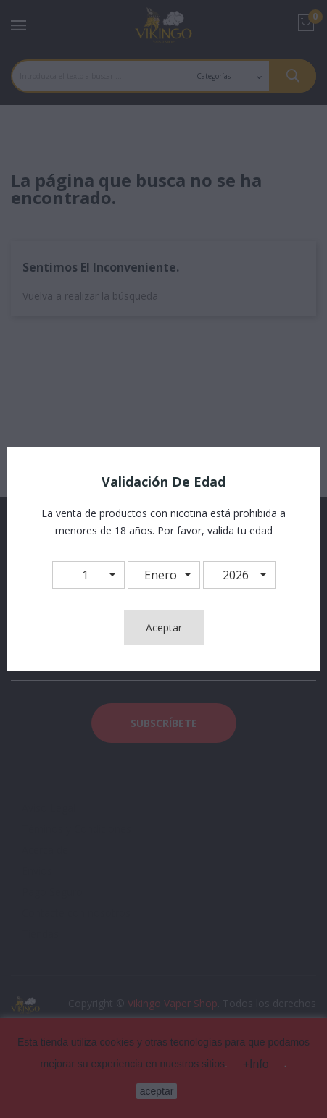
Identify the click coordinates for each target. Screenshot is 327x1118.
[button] (88, 575)
